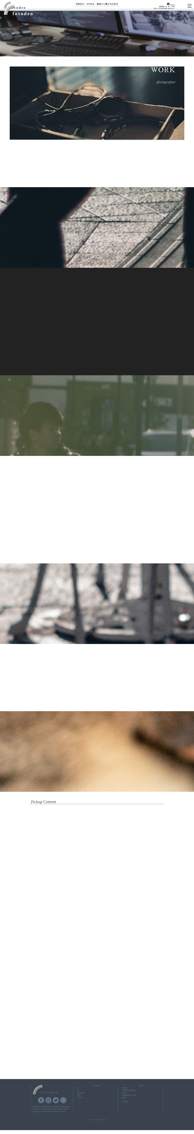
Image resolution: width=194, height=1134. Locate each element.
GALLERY (83, 6)
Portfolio (81, 1093)
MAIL (117, 6)
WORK (91, 6)
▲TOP (125, 1101)
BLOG (97, 6)
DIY (79, 1095)
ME (76, 6)
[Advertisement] (97, 1056)
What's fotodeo (128, 1090)
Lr (78, 1090)
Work (124, 1093)
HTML (80, 1097)
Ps (78, 1088)
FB (112, 6)
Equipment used (129, 1095)
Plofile (125, 1088)
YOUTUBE (105, 6)
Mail (124, 1097)
